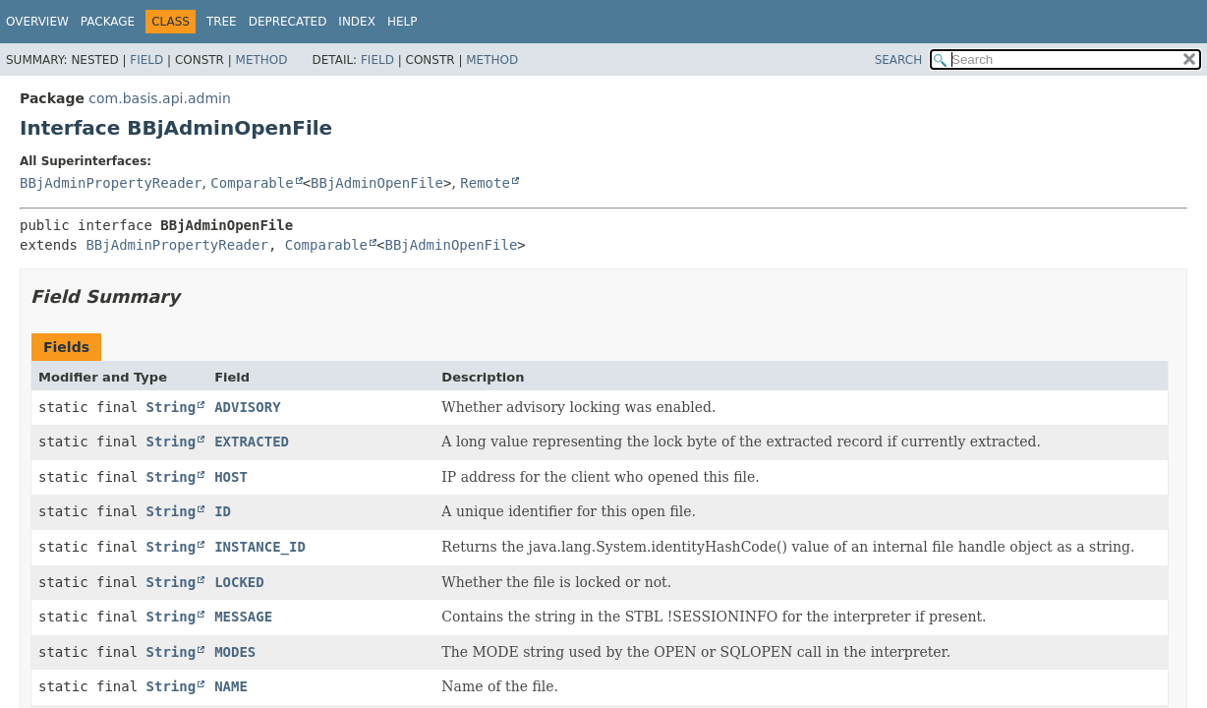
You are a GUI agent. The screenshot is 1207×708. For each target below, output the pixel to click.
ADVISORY (247, 407)
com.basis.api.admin (159, 98)
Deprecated (288, 22)
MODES (235, 652)
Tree (221, 22)
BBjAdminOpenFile (377, 183)
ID (222, 511)
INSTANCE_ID (260, 547)
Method (262, 60)
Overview (37, 22)
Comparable (251, 183)
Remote (485, 183)
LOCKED (239, 582)
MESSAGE (243, 616)
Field (146, 60)
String (171, 407)
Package (108, 22)
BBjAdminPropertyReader (110, 183)
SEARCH (899, 60)
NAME (231, 686)
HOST (231, 477)
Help (402, 22)
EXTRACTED (251, 441)
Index (356, 22)
